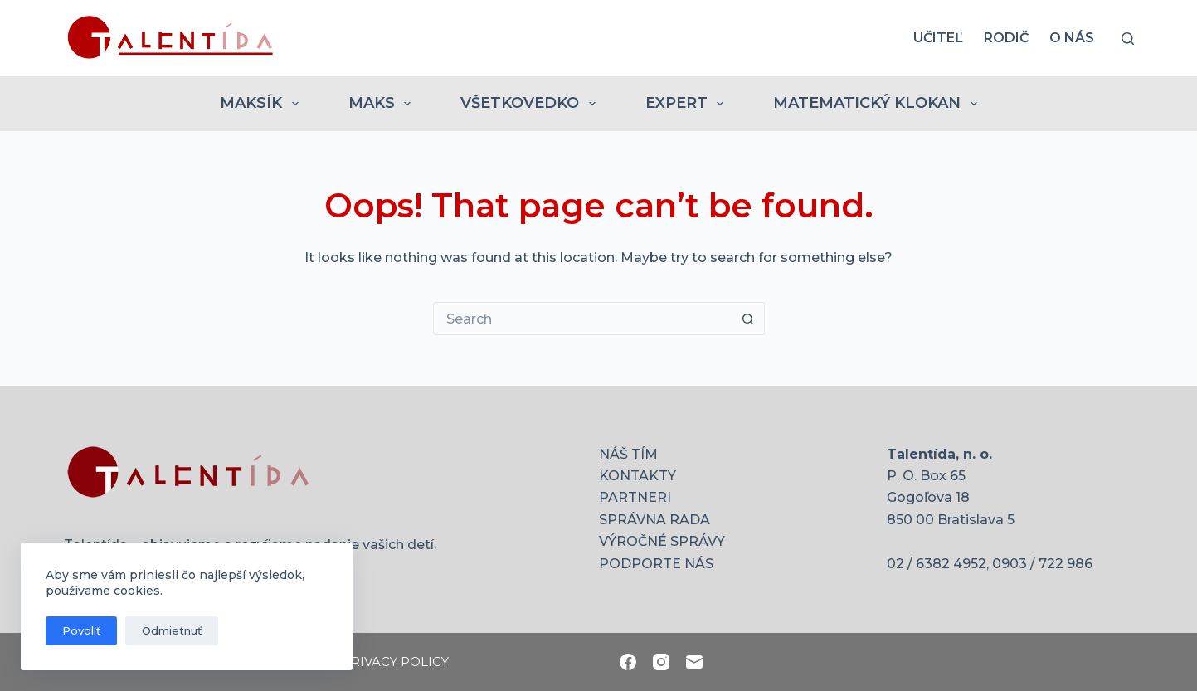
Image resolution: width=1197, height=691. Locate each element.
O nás (1071, 38)
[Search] (1128, 38)
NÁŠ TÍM (628, 454)
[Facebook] (628, 662)
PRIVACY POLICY (395, 661)
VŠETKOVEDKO (531, 104)
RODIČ (1006, 38)
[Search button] (748, 318)
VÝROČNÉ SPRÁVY (662, 541)
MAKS (383, 104)
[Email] (694, 662)
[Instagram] (661, 662)
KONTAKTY (637, 476)
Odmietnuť (172, 630)
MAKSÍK (262, 104)
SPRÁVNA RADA (654, 520)
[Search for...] (582, 318)
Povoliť (81, 630)
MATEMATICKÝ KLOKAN (878, 104)
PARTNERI (635, 497)
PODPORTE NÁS (656, 564)
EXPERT (688, 104)
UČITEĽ (938, 38)
